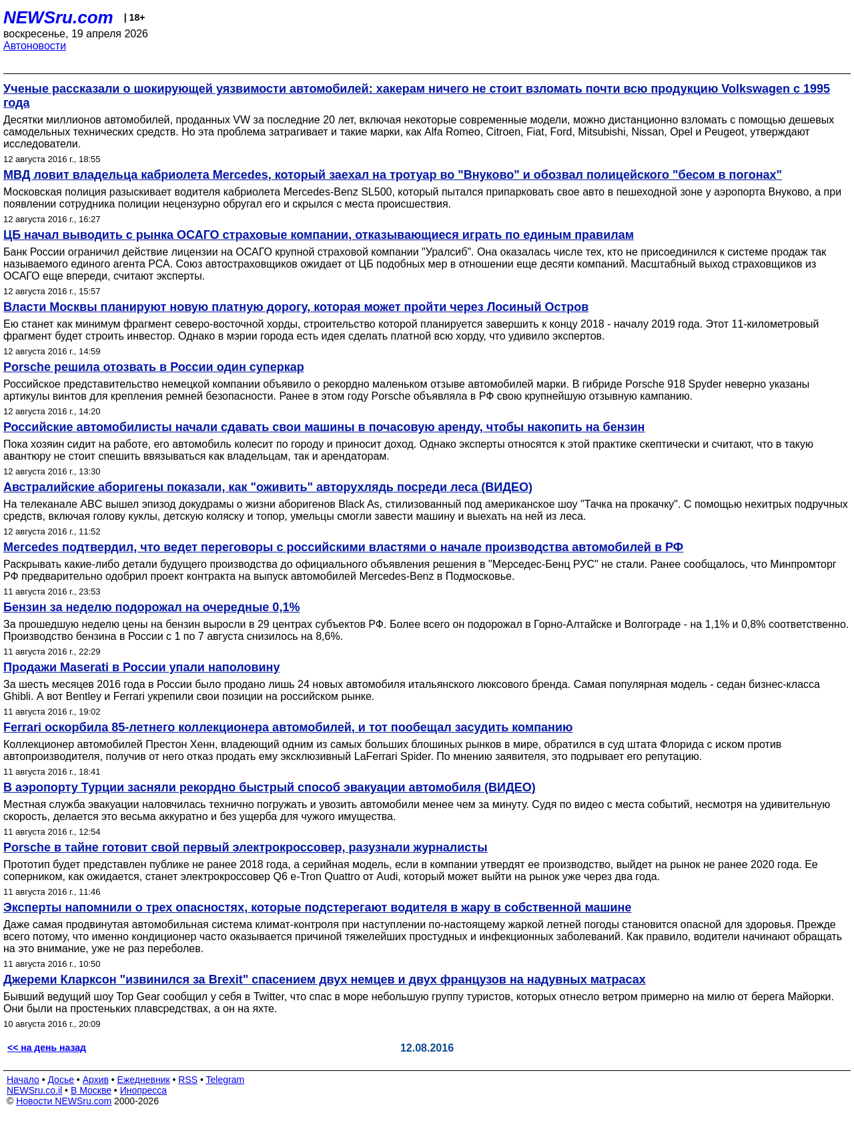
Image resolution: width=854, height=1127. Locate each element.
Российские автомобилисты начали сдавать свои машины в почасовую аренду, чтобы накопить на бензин (324, 427)
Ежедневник (143, 1079)
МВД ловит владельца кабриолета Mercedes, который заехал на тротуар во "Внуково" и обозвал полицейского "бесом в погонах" (392, 174)
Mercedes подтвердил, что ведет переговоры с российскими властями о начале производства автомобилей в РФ (343, 547)
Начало (23, 1079)
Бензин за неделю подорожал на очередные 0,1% (151, 607)
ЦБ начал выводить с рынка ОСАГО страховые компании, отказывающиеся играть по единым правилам (318, 235)
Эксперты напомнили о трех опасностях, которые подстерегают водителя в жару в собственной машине (317, 907)
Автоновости (34, 45)
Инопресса (143, 1090)
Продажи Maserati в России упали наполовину (141, 667)
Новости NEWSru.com (63, 1101)
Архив (96, 1079)
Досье (60, 1079)
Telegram (225, 1079)
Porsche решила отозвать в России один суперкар (153, 367)
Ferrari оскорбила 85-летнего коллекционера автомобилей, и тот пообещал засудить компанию (287, 727)
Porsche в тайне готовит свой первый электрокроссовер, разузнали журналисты (245, 847)
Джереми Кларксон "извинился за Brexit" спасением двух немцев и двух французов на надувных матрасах (324, 979)
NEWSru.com (58, 17)
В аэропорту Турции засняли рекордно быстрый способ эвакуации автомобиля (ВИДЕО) (269, 787)
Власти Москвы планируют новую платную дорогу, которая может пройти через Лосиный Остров (295, 307)
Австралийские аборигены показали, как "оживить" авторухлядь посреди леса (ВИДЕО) (267, 487)
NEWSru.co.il (34, 1090)
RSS (187, 1079)
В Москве (91, 1090)
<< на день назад (46, 1047)
